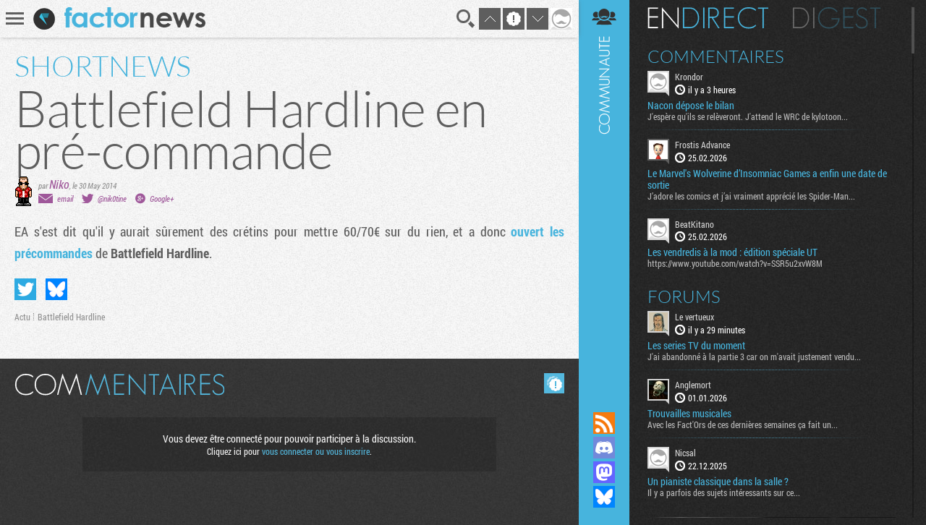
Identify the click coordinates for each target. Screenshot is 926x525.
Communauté (604, 192)
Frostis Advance (702, 144)
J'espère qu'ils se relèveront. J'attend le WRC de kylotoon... (747, 116)
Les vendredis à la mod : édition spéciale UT (732, 252)
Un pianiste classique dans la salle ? (718, 481)
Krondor (689, 76)
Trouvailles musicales (689, 413)
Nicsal (685, 452)
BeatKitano (694, 224)
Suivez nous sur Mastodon (604, 472)
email (65, 198)
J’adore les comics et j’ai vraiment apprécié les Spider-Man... (751, 196)
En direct (707, 18)
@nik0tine (112, 198)
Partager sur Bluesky (56, 289)
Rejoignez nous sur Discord (604, 447)
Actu (22, 316)
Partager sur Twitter (25, 289)
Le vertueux (694, 317)
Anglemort (693, 384)
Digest (836, 18)
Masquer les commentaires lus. (554, 383)
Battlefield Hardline (71, 316)
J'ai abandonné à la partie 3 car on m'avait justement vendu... (754, 356)
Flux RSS (604, 423)
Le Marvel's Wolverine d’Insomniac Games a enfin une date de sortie (767, 179)
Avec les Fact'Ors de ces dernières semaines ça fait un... (742, 424)
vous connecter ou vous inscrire (316, 451)
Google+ (162, 198)
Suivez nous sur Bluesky (604, 497)
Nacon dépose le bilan (690, 105)
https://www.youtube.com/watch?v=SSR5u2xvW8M (735, 263)
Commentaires (715, 56)
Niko (59, 184)
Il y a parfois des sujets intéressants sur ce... (723, 492)
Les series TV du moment (696, 345)
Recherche (466, 19)
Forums (684, 296)
